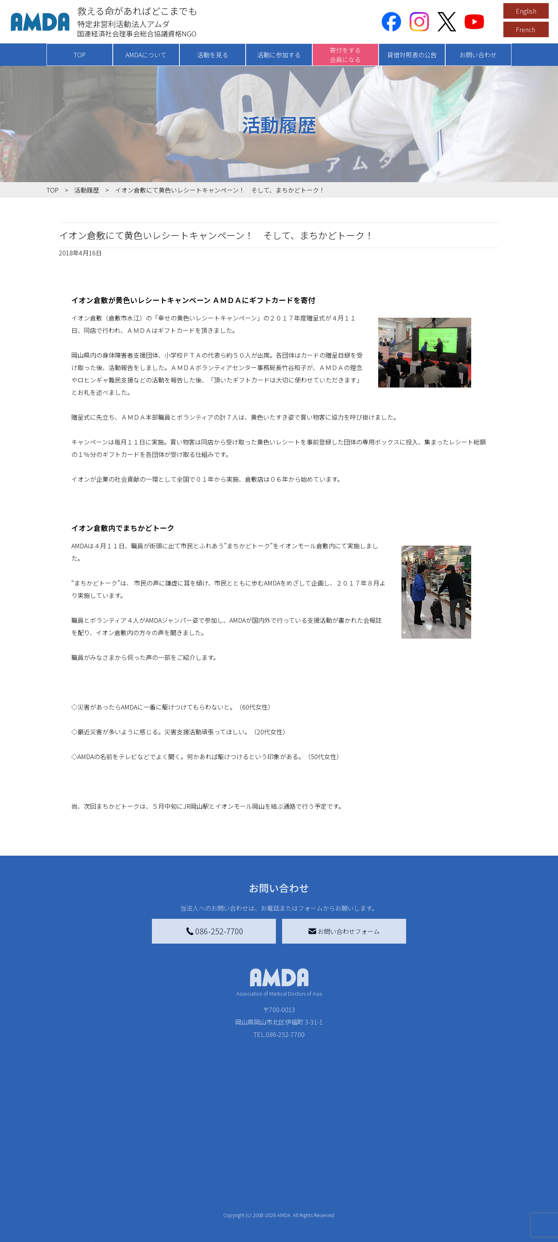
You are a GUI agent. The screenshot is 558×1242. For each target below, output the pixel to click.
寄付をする (238, 1142)
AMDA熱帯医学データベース (87, 1227)
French (525, 29)
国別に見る (141, 1170)
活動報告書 (79, 1185)
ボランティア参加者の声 (159, 1225)
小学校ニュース (85, 1197)
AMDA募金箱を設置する (260, 1204)
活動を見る (212, 54)
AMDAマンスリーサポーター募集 (272, 1170)
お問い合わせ (478, 54)
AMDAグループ (84, 1173)
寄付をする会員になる (345, 54)
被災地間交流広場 (349, 1142)
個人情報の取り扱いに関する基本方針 (461, 1193)
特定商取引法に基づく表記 (461, 1157)
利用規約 (436, 1173)
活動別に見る (144, 1182)
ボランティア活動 (150, 1213)
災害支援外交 (348, 1157)
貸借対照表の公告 (412, 54)
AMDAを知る (76, 1157)
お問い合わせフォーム (344, 931)
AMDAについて (146, 54)
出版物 (73, 1210)
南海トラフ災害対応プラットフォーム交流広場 (372, 1174)
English (526, 11)
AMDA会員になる (251, 1157)
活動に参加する (279, 54)
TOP (80, 54)
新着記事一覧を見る (153, 1157)
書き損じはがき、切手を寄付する (270, 1187)
